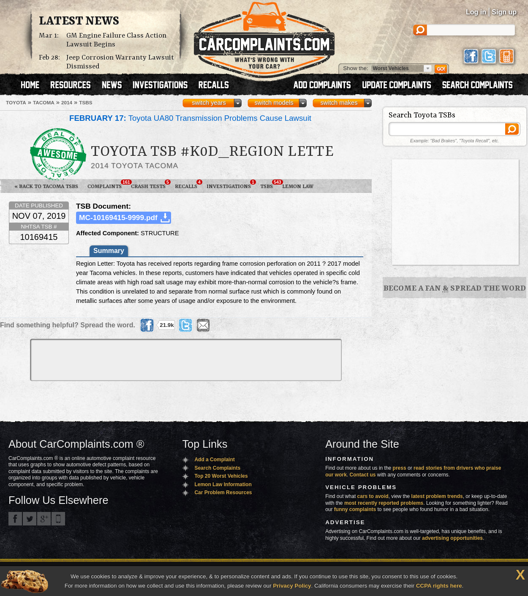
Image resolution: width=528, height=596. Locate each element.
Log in (476, 12)
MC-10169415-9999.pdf (118, 217)
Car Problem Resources (223, 492)
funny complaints (355, 509)
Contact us (363, 475)
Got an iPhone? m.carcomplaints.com (58, 518)
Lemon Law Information (222, 484)
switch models (273, 102)
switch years (209, 102)
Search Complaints (217, 468)
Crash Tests (150, 185)
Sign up (504, 12)
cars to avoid (373, 496)
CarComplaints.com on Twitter (29, 518)
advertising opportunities (452, 538)
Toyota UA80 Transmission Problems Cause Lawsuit (190, 118)
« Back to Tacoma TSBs (46, 186)
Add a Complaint (214, 460)
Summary (108, 250)
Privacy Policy (292, 585)
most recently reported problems (383, 503)
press (399, 468)
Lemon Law (297, 186)
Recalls (188, 185)
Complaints (106, 185)
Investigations (231, 185)
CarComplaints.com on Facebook (15, 518)
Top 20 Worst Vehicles (221, 476)
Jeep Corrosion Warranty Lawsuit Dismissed (120, 62)
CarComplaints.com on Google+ (44, 518)
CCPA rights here (439, 585)
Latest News (79, 21)
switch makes (339, 102)
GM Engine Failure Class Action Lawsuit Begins (116, 40)
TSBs (269, 185)
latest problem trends (437, 496)
